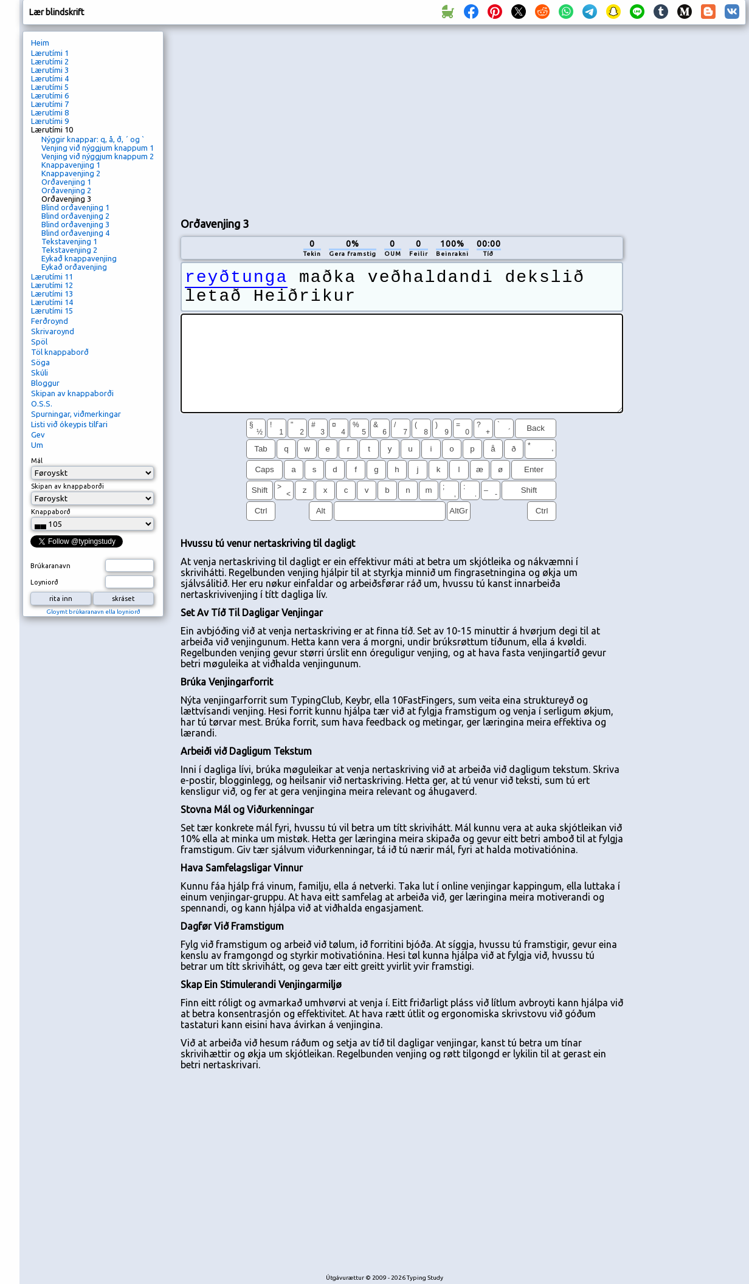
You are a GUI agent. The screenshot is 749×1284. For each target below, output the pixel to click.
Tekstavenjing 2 (69, 249)
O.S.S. (41, 403)
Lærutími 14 (52, 302)
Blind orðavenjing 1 (75, 207)
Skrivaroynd (52, 331)
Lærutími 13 (52, 293)
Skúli (39, 372)
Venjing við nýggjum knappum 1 (97, 147)
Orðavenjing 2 (66, 190)
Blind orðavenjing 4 (75, 232)
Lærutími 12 (52, 285)
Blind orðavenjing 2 (75, 215)
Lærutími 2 (50, 61)
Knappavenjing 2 (70, 173)
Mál (37, 460)
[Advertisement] (321, 119)
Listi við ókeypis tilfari (69, 424)
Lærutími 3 (50, 70)
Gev (38, 434)
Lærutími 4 (50, 78)
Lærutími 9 (50, 121)
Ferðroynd (49, 321)
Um (37, 445)
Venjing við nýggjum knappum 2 (97, 156)
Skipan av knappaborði (72, 393)
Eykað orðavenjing (74, 267)
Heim (40, 42)
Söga (40, 362)
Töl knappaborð (60, 352)
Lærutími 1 (50, 53)
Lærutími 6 (50, 95)
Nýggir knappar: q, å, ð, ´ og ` (93, 139)
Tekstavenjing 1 (69, 241)
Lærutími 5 (50, 87)
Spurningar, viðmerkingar (76, 414)
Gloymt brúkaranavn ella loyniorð (93, 611)
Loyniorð (44, 582)
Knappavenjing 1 (70, 164)
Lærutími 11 (52, 276)
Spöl (39, 341)
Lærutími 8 (50, 112)
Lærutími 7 (50, 104)
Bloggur (45, 383)
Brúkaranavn (50, 565)
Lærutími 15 (52, 310)
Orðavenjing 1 (66, 181)
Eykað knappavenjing (79, 258)
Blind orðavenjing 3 (75, 224)
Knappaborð (51, 511)
